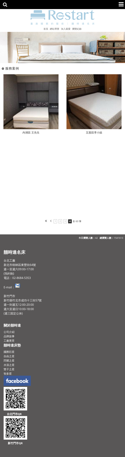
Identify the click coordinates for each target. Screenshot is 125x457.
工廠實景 (9, 340)
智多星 (8, 373)
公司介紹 (9, 332)
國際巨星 (9, 352)
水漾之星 (9, 365)
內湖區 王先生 (30, 132)
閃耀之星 (9, 360)
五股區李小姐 (94, 132)
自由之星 (9, 356)
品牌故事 (9, 336)
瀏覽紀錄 (77, 28)
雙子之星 (9, 369)
